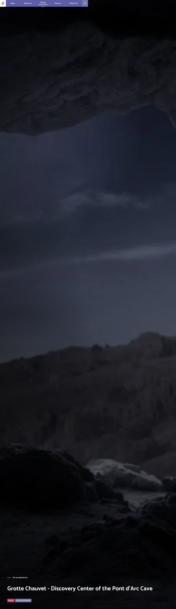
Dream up (28, 3)
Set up (43, 2)
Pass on (58, 3)
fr (85, 3)
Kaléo (12, 3)
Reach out (74, 3)
